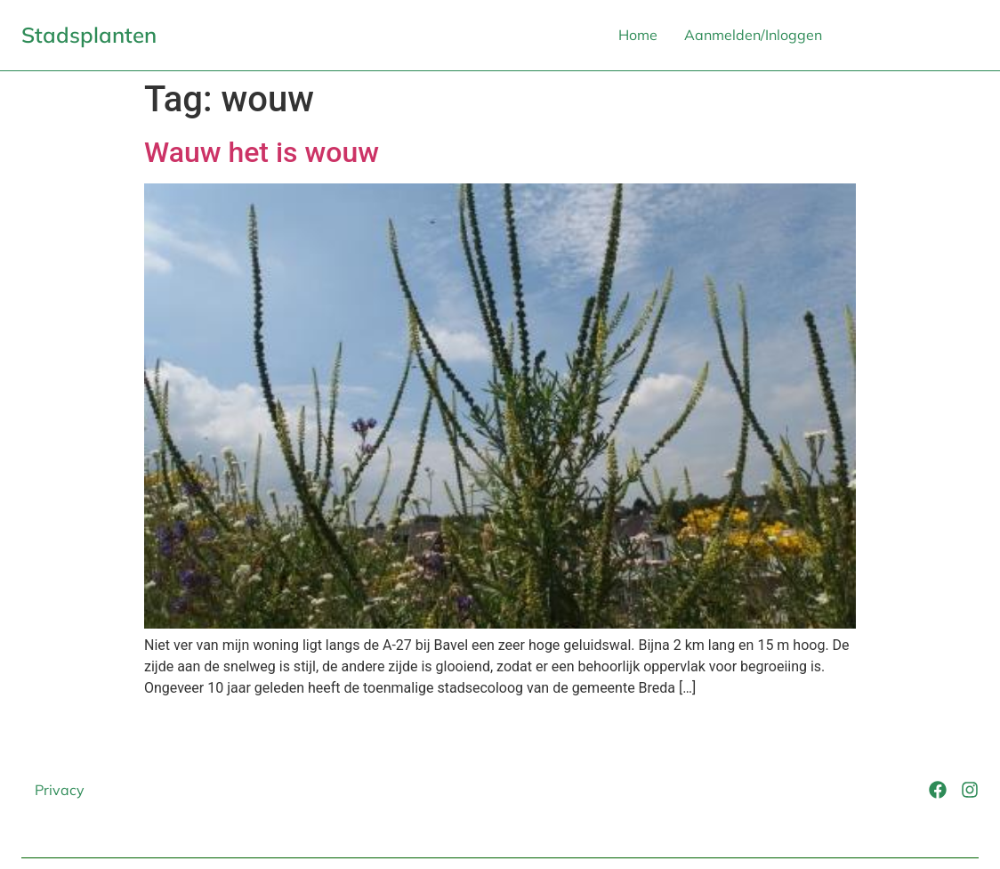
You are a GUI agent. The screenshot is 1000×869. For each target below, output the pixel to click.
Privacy (60, 790)
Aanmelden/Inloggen (753, 35)
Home (637, 35)
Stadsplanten (89, 34)
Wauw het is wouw (261, 152)
